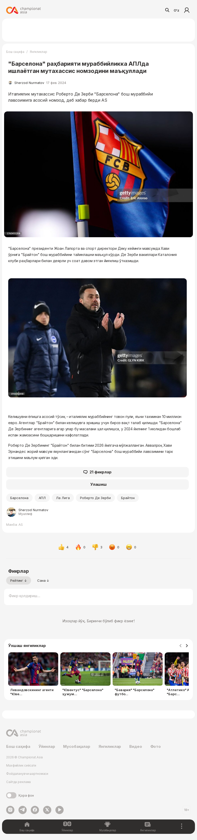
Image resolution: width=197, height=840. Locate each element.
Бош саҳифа (15, 52)
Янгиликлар (38, 52)
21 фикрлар (97, 472)
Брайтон (128, 498)
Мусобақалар (76, 746)
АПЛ (42, 498)
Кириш (187, 10)
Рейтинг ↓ (18, 580)
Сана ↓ (43, 580)
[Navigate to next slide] (187, 646)
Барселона (19, 498)
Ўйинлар (46, 746)
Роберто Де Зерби (95, 498)
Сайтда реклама (18, 782)
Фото (155, 746)
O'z (176, 10)
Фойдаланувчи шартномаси (27, 774)
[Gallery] (98, 675)
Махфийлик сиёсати (21, 765)
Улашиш (98, 484)
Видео (135, 746)
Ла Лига (63, 498)
